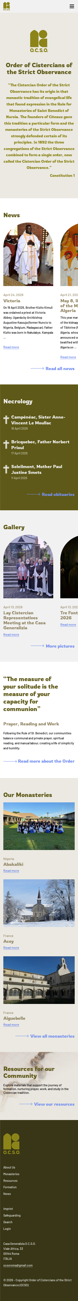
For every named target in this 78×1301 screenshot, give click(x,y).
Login (7, 1228)
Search (7, 1222)
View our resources (47, 1104)
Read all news (53, 368)
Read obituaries (51, 494)
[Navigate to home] (8, 6)
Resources (10, 1180)
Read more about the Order (39, 761)
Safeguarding (12, 1215)
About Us (9, 1167)
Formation (10, 1187)
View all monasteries (45, 1036)
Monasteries (11, 1174)
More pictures (53, 646)
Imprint (8, 1209)
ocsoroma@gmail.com (18, 1265)
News (7, 1194)
